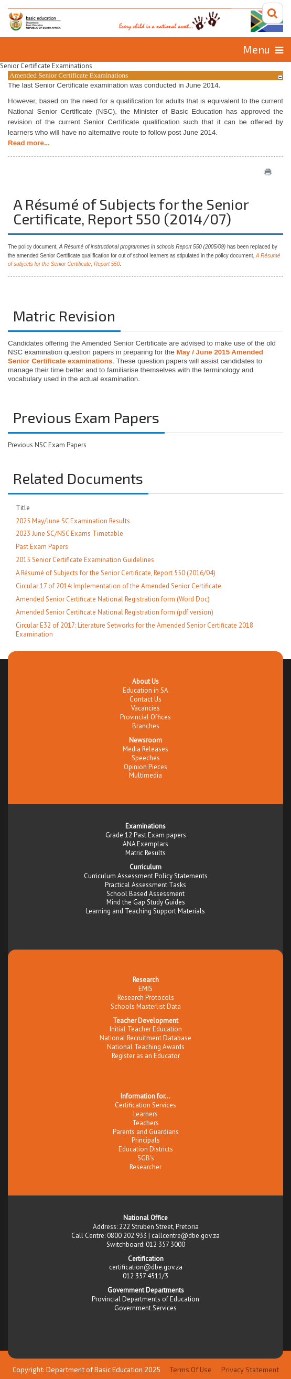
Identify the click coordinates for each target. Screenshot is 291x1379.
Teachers (145, 1122)
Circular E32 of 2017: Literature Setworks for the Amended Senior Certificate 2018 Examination (134, 630)
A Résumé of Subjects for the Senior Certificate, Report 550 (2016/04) (115, 572)
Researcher (145, 1166)
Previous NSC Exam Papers (47, 444)
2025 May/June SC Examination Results (73, 520)
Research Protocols (145, 997)
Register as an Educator (146, 1055)
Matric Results (145, 852)
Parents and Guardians (146, 1131)
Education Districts (145, 1149)
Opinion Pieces (145, 766)
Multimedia (145, 775)
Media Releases (145, 749)
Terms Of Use (191, 1369)
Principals (146, 1140)
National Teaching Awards (146, 1046)
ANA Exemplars (145, 843)
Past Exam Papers (42, 546)
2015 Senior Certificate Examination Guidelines (85, 559)
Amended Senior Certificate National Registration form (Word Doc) (113, 599)
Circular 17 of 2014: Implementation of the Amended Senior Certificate (118, 585)
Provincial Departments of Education (145, 1299)
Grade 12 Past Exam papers (145, 835)
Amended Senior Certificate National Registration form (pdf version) (114, 612)
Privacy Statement (250, 1369)
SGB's (145, 1158)
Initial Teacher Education (146, 1029)
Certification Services (145, 1105)
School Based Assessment (145, 893)
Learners (145, 1113)
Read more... (29, 143)
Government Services (145, 1307)
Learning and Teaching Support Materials (145, 911)
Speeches (146, 757)
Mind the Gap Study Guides (145, 902)
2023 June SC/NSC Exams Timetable (69, 533)
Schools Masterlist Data (146, 1006)
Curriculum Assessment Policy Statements (146, 875)
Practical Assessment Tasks (145, 884)
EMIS (145, 988)
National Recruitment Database (145, 1037)
